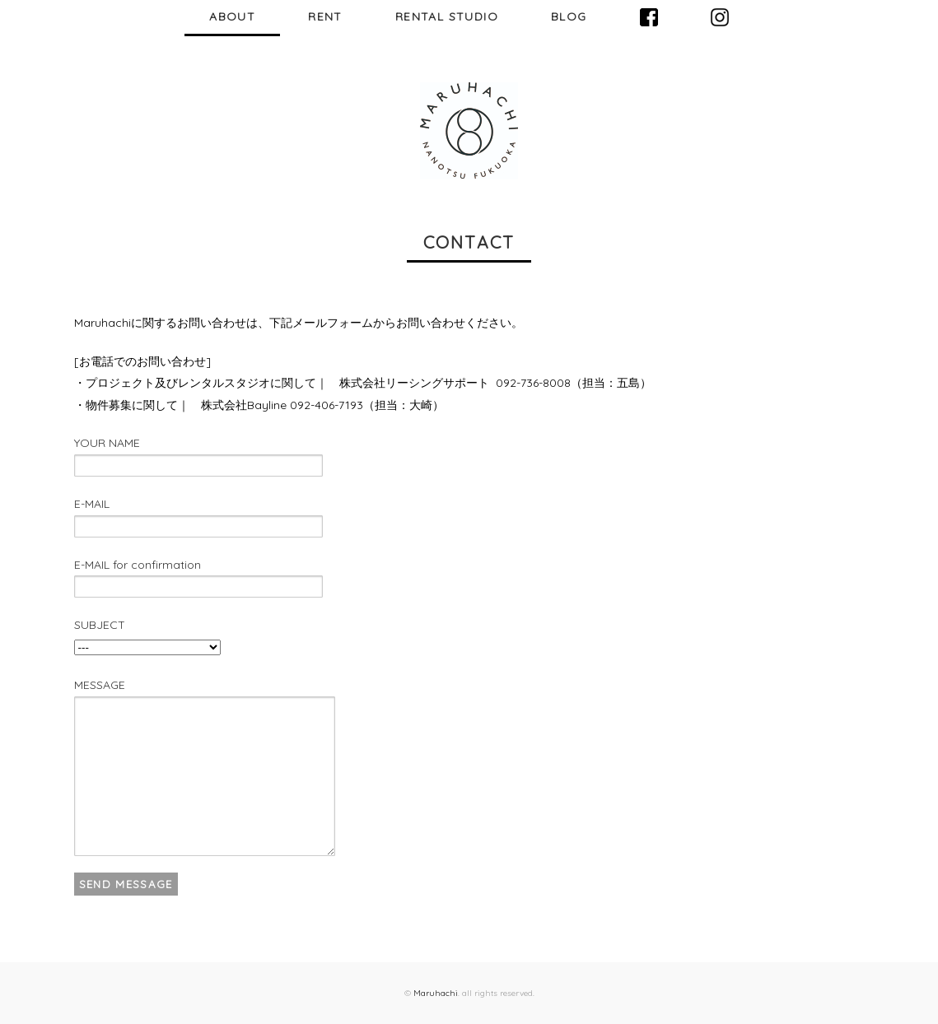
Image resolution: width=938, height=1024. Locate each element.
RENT (325, 16)
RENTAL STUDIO (446, 16)
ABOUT (232, 16)
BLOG (569, 16)
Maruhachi (435, 993)
